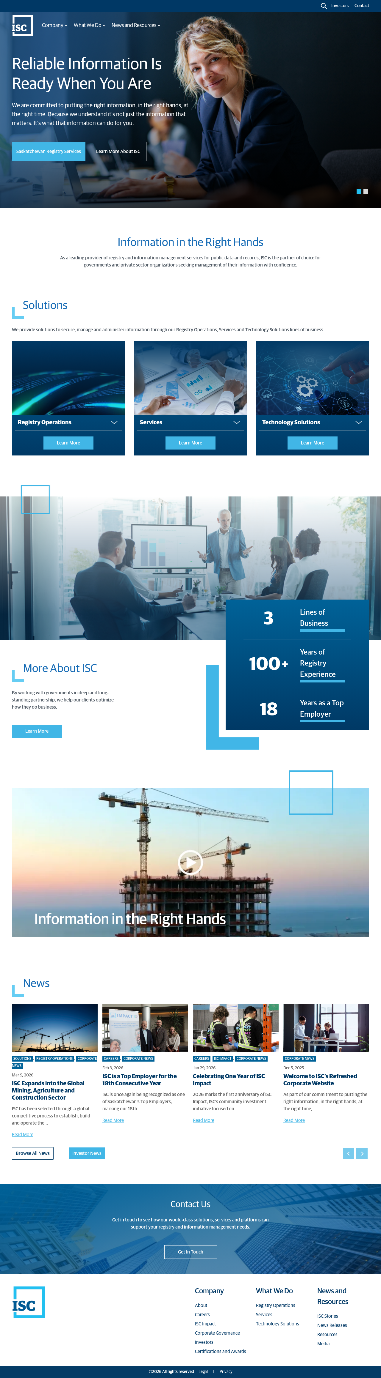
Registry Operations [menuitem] (275, 1305)
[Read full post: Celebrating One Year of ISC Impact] (236, 1028)
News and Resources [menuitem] (134, 25)
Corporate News (138, 1059)
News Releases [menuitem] (332, 1325)
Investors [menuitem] (204, 1342)
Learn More (37, 731)
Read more (22, 1134)
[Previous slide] (348, 1153)
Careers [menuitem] (202, 1314)
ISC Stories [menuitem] (327, 1316)
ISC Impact (223, 1059)
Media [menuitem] (323, 1343)
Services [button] (151, 422)
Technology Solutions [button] (291, 422)
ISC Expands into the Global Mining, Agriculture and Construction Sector (48, 1091)
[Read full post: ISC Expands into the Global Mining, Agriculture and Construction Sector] (55, 1028)
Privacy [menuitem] (226, 1372)
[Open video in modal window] (190, 862)
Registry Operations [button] (44, 422)
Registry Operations (54, 1059)
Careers (111, 1059)
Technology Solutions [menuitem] (277, 1324)
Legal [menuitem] (203, 1372)
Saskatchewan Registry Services (48, 151)
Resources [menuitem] (327, 1334)
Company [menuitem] (52, 25)
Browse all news (33, 1153)
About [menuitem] (201, 1305)
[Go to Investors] (339, 6)
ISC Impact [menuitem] (205, 1324)
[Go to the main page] (22, 25)
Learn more (68, 443)
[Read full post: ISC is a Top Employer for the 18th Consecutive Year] (145, 1028)
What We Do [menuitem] (88, 25)
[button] (359, 191)
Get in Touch (190, 1252)
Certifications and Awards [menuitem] (220, 1351)
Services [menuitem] (264, 1314)
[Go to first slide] (362, 1153)
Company (209, 1291)
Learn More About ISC (118, 151)
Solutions (22, 1059)
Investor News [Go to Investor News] (87, 1153)
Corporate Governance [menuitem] (217, 1333)
